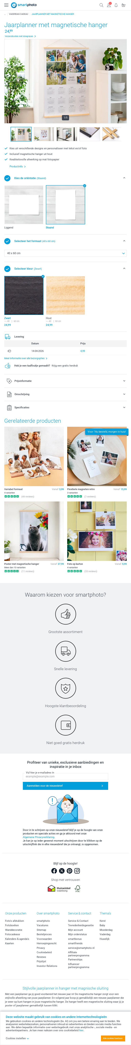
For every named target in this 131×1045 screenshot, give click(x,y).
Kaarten (9, 943)
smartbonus (75, 938)
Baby (102, 925)
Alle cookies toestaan (113, 1038)
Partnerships (75, 959)
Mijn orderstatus (77, 934)
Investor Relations (47, 966)
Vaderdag (105, 934)
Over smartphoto (48, 913)
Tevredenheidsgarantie (81, 925)
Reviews (41, 957)
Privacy (41, 948)
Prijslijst (41, 961)
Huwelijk (105, 938)
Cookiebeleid (44, 952)
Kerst (103, 920)
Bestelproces (44, 934)
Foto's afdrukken (14, 920)
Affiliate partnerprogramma (78, 954)
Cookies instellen (17, 1038)
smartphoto (43, 920)
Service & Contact (78, 920)
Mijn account (75, 929)
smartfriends (75, 943)
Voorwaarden (44, 938)
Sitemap (41, 929)
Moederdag (106, 929)
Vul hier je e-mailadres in (40, 772)
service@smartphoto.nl (81, 948)
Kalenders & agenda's (17, 938)
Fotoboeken (12, 925)
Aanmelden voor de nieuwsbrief (45, 785)
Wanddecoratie (13, 929)
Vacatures (42, 925)
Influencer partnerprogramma (78, 966)
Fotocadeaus (12, 934)
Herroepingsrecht (46, 943)
